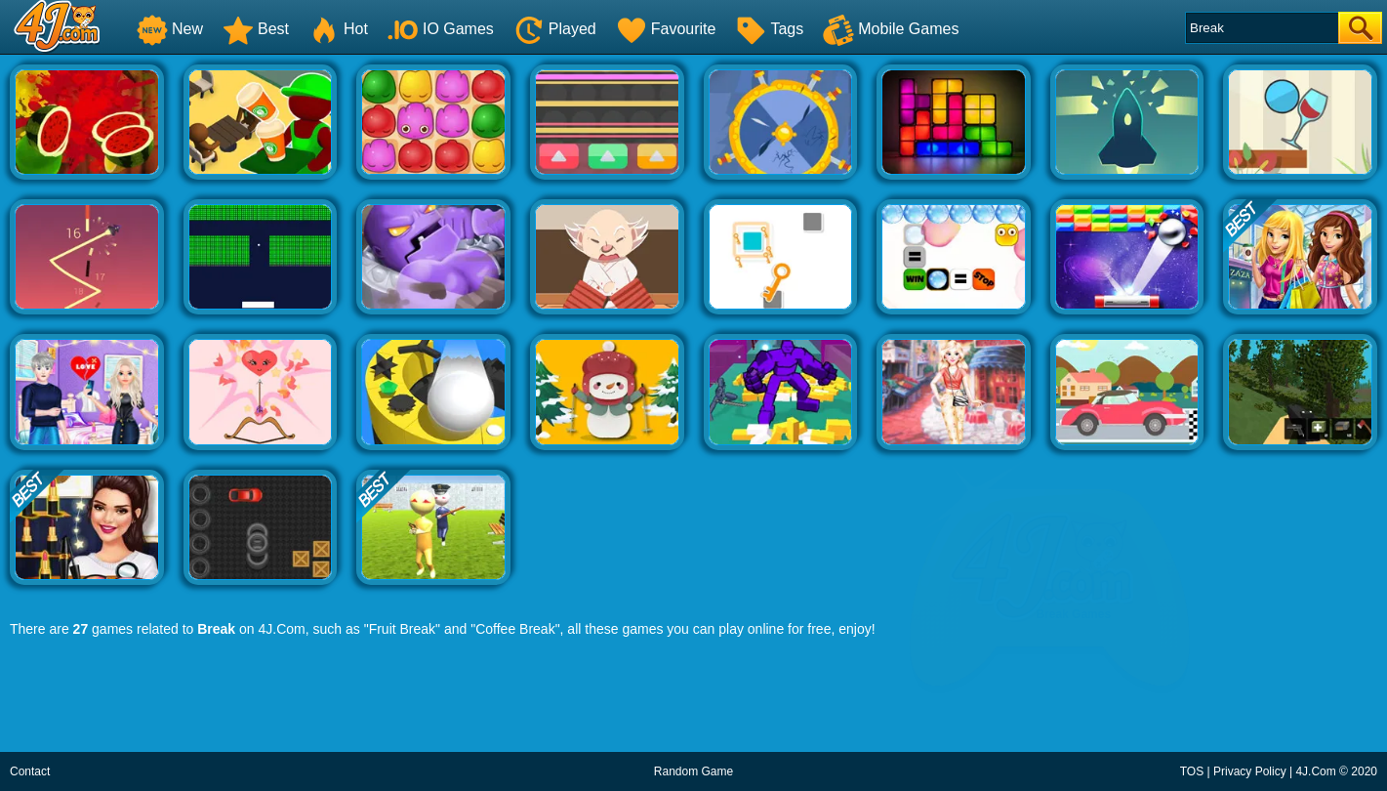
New (170, 29)
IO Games (441, 29)
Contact (30, 771)
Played (554, 29)
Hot (338, 29)
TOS (1191, 771)
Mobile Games (891, 29)
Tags (769, 29)
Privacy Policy (1249, 771)
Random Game (693, 771)
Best (256, 29)
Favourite (666, 29)
